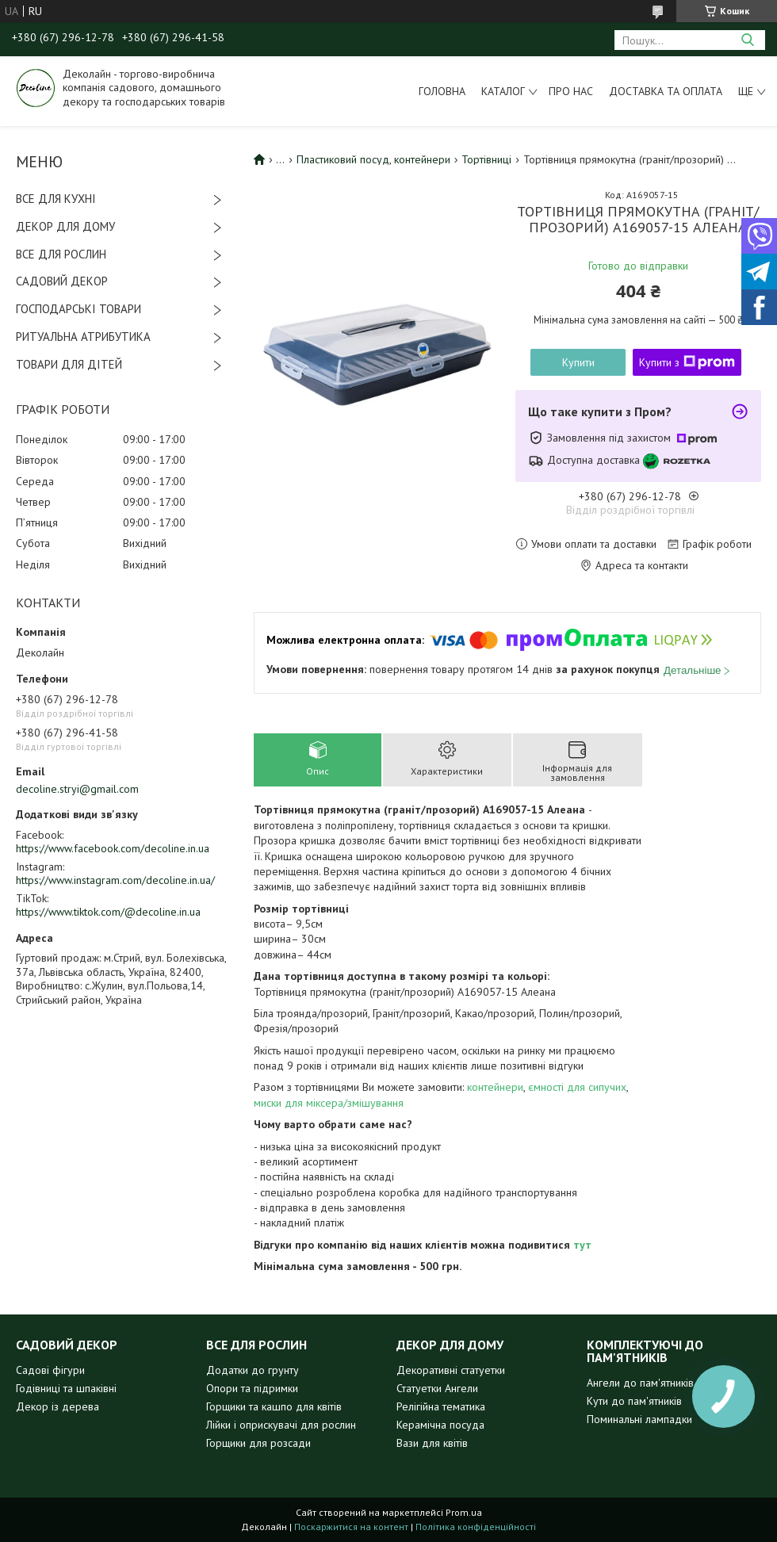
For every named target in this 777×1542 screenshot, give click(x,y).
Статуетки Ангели (437, 1388)
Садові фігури (50, 1370)
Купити (578, 362)
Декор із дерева (57, 1406)
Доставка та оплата (665, 91)
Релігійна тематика (440, 1406)
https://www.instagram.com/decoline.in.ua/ (115, 880)
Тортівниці (486, 159)
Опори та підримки (252, 1388)
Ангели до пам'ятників (640, 1383)
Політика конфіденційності (475, 1526)
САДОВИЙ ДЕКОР (62, 281)
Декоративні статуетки (450, 1370)
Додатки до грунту (252, 1370)
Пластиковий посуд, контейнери (373, 159)
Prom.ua (464, 1512)
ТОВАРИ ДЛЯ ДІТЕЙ (69, 364)
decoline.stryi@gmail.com (77, 789)
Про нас (571, 91)
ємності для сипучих (577, 1087)
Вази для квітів (432, 1443)
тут (582, 1245)
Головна (442, 91)
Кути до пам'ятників (634, 1401)
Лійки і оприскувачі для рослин (281, 1425)
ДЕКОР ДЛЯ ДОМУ (65, 226)
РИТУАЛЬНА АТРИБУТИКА (83, 336)
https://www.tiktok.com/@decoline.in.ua (108, 912)
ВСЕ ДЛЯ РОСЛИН (61, 254)
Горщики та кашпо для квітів (274, 1406)
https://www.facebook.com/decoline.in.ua (112, 848)
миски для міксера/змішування (329, 1103)
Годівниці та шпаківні (66, 1388)
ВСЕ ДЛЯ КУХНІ (56, 198)
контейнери (495, 1087)
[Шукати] (747, 40)
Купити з (687, 362)
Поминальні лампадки (639, 1419)
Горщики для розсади (258, 1443)
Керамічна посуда (440, 1425)
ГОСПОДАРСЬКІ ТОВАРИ (78, 308)
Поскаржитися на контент (351, 1526)
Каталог (503, 91)
